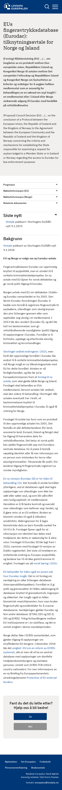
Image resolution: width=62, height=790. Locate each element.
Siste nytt (12, 215)
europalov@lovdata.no (47, 782)
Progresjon (9, 184)
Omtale (10, 221)
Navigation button (55, 7)
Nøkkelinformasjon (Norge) (17, 196)
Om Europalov (28, 761)
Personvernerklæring (16, 767)
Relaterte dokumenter (15, 203)
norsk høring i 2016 (45, 563)
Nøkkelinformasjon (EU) (16, 190)
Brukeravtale (38, 767)
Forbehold (45, 761)
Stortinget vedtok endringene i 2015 (25, 351)
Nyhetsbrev (11, 761)
